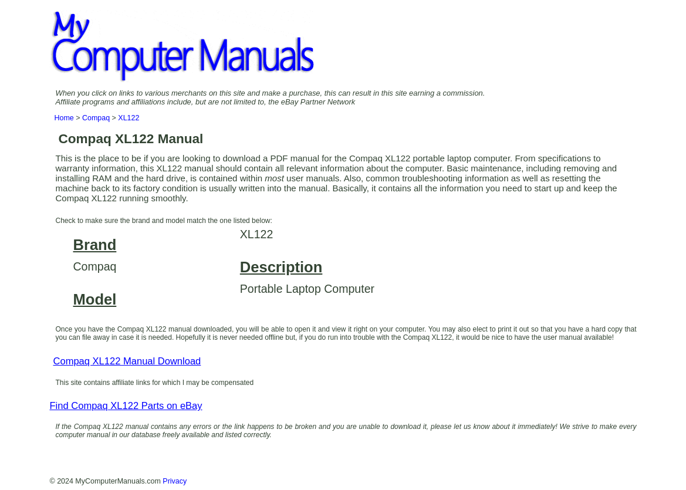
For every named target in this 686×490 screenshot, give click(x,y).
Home (64, 118)
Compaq (96, 118)
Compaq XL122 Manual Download (127, 361)
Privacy (175, 481)
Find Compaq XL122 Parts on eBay (126, 405)
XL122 (128, 118)
